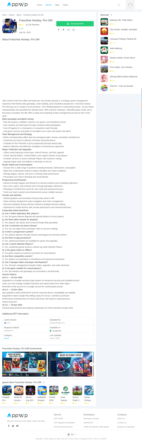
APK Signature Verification (64, 423)
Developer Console (91, 418)
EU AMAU (103, 439)
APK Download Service (63, 427)
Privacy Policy (73, 439)
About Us (121, 418)
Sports (19, 15)
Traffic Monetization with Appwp (96, 427)
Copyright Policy (86, 439)
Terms (95, 439)
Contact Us (121, 423)
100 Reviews (33, 25)
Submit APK (88, 423)
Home (4, 15)
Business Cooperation (126, 427)
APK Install (58, 418)
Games (11, 15)
